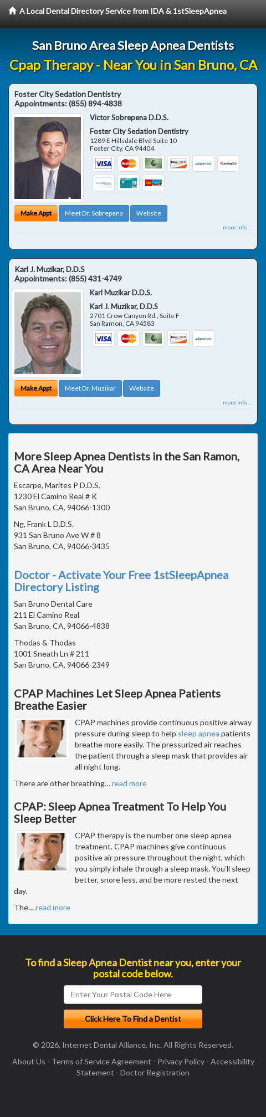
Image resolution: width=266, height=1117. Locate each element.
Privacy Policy (180, 1061)
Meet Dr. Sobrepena (94, 213)
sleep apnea (198, 733)
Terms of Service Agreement (101, 1061)
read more (129, 783)
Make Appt (36, 213)
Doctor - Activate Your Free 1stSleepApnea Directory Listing (121, 580)
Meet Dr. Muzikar (90, 388)
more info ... (237, 227)
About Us (28, 1061)
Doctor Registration (155, 1072)
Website (148, 213)
